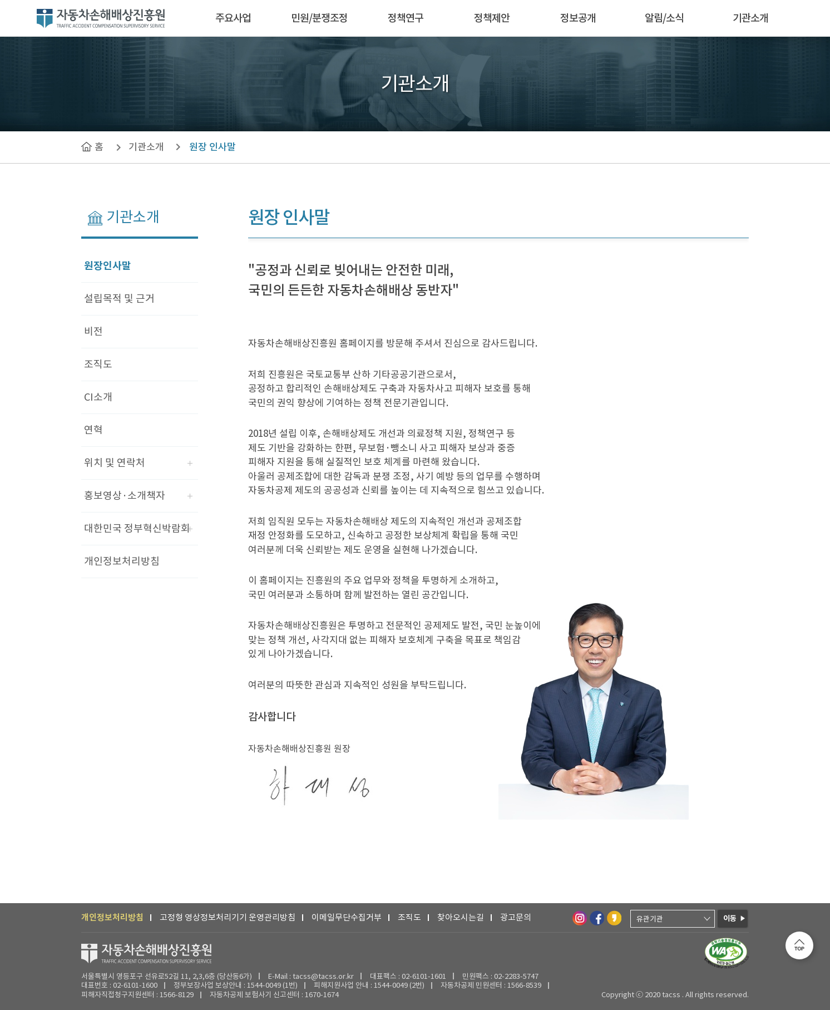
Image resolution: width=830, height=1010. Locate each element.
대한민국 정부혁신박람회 (137, 528)
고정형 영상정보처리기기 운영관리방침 (227, 917)
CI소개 (98, 397)
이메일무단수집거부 (347, 917)
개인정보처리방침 (122, 561)
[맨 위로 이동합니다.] (799, 945)
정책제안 (492, 18)
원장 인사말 (212, 147)
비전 (93, 331)
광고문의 (515, 917)
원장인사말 (107, 265)
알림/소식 (664, 18)
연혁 (93, 429)
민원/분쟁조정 (319, 18)
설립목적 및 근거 (119, 298)
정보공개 (578, 18)
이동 (730, 918)
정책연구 (405, 18)
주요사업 (233, 18)
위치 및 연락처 (114, 462)
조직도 (98, 364)
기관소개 (750, 18)
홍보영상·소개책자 (124, 495)
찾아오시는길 (460, 917)
